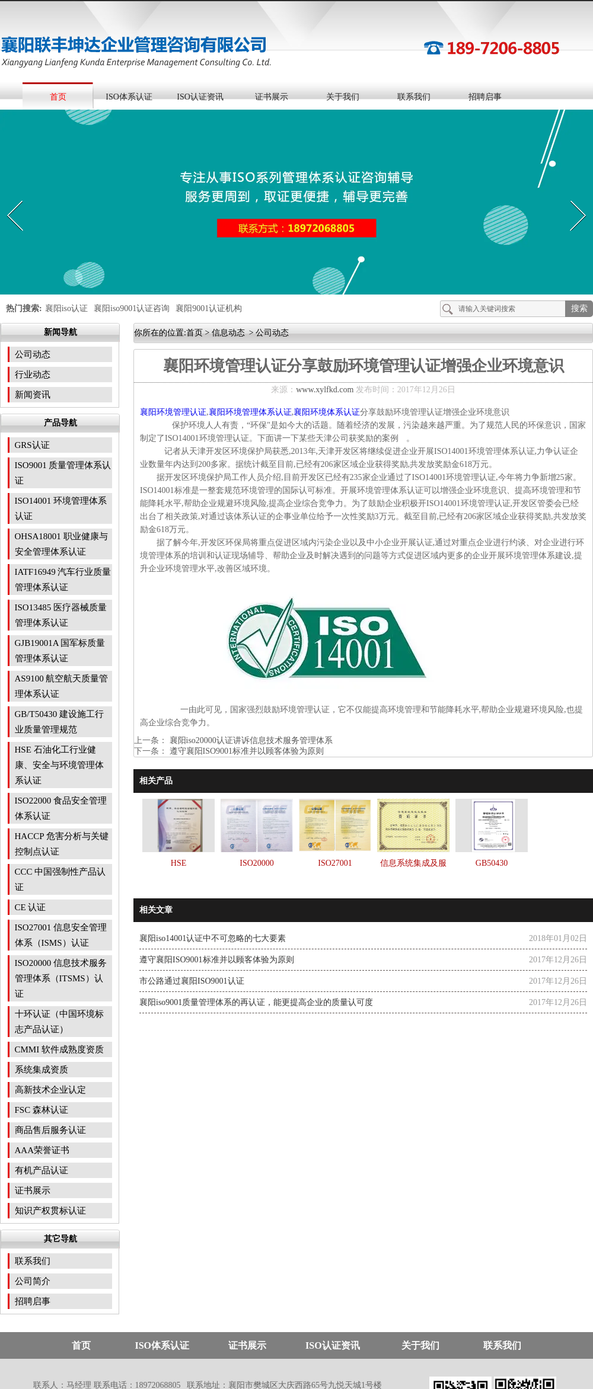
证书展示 (271, 96)
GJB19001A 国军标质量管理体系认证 (60, 650)
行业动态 (32, 374)
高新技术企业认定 (50, 1089)
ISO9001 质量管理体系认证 (63, 472)
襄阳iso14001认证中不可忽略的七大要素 (212, 938)
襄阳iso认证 (66, 308)
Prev (7, 197)
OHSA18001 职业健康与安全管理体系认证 (61, 544)
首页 (58, 96)
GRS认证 (32, 445)
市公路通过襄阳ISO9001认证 (191, 981)
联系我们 (414, 96)
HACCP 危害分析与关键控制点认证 (62, 843)
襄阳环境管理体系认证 (250, 412)
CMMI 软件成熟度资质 (59, 1049)
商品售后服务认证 (50, 1130)
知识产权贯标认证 (50, 1210)
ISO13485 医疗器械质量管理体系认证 (61, 615)
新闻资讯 (32, 394)
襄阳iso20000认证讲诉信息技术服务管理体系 (250, 740)
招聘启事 (485, 96)
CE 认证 (30, 907)
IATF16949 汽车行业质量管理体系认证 (63, 579)
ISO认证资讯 (200, 96)
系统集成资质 (41, 1069)
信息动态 (228, 332)
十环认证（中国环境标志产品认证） (59, 1021)
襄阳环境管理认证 (173, 412)
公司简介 (32, 1281)
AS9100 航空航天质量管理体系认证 (62, 686)
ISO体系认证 (129, 96)
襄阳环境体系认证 (327, 412)
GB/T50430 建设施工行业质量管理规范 (59, 721)
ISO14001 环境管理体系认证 (61, 508)
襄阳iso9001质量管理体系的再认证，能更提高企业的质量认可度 (256, 1002)
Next (571, 197)
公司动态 (32, 354)
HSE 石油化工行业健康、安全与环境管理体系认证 (59, 765)
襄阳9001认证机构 (209, 308)
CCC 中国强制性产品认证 (60, 879)
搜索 (579, 308)
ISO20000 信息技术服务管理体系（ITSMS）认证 (61, 978)
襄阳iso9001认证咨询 (132, 308)
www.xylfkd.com (324, 389)
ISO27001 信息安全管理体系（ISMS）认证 (61, 935)
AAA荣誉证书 (42, 1150)
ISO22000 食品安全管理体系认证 (61, 808)
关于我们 (342, 96)
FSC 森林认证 (41, 1110)
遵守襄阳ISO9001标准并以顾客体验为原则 (245, 751)
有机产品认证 (41, 1170)
